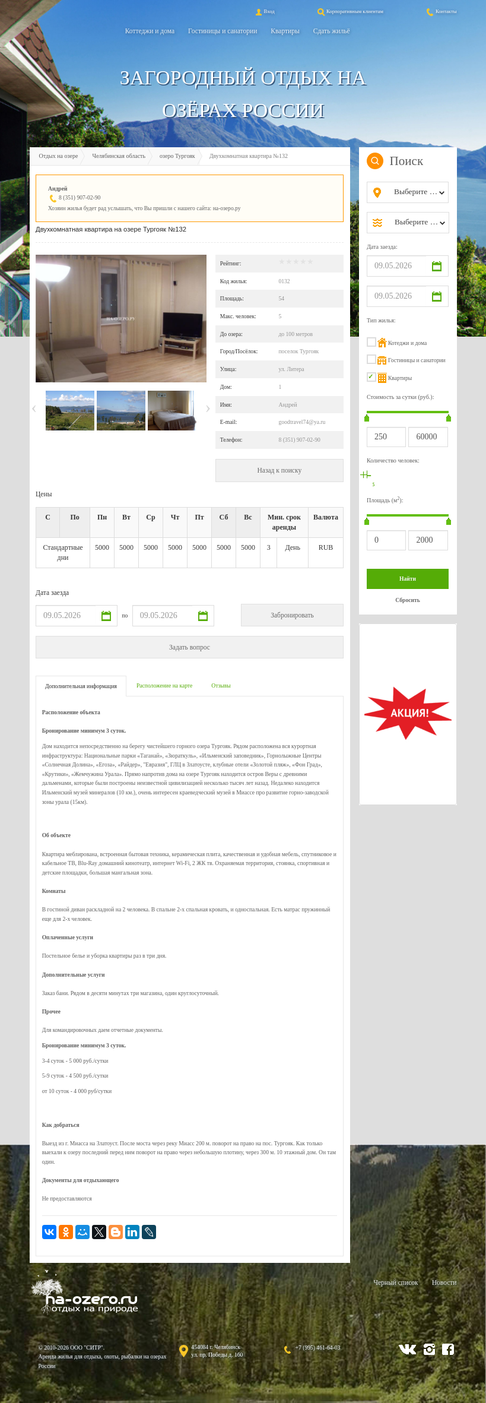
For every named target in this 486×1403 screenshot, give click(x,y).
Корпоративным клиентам (349, 11)
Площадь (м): (385, 499)
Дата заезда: (382, 246)
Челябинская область (118, 156)
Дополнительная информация (81, 686)
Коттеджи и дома (149, 30)
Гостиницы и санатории (222, 30)
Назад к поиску (279, 470)
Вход (264, 11)
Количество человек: (393, 460)
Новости (444, 1282)
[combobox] (417, 192)
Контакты (441, 11)
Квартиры (285, 30)
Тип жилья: (381, 320)
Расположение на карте (164, 685)
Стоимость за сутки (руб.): (400, 397)
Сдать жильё (331, 30)
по (125, 615)
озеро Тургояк (177, 156)
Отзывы (220, 685)
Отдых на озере (58, 156)
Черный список (395, 1282)
